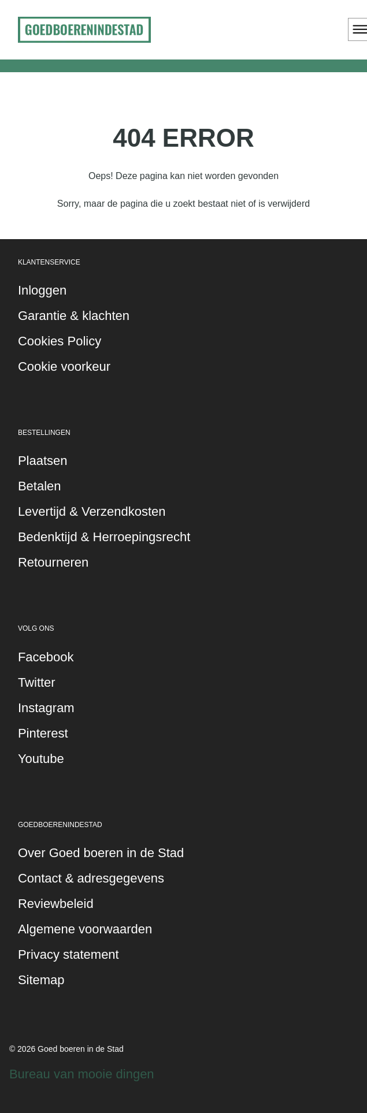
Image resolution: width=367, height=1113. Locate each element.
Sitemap (41, 980)
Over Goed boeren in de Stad (101, 853)
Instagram (46, 708)
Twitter (36, 682)
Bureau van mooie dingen (81, 1074)
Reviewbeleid (56, 903)
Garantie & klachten (73, 315)
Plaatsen (43, 460)
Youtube (41, 758)
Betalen (39, 486)
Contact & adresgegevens (91, 878)
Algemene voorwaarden (85, 929)
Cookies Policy (59, 341)
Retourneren (53, 562)
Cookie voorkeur (64, 366)
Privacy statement (68, 954)
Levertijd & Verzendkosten (92, 511)
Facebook (46, 657)
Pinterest (43, 733)
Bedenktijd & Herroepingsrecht (104, 537)
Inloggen (42, 290)
